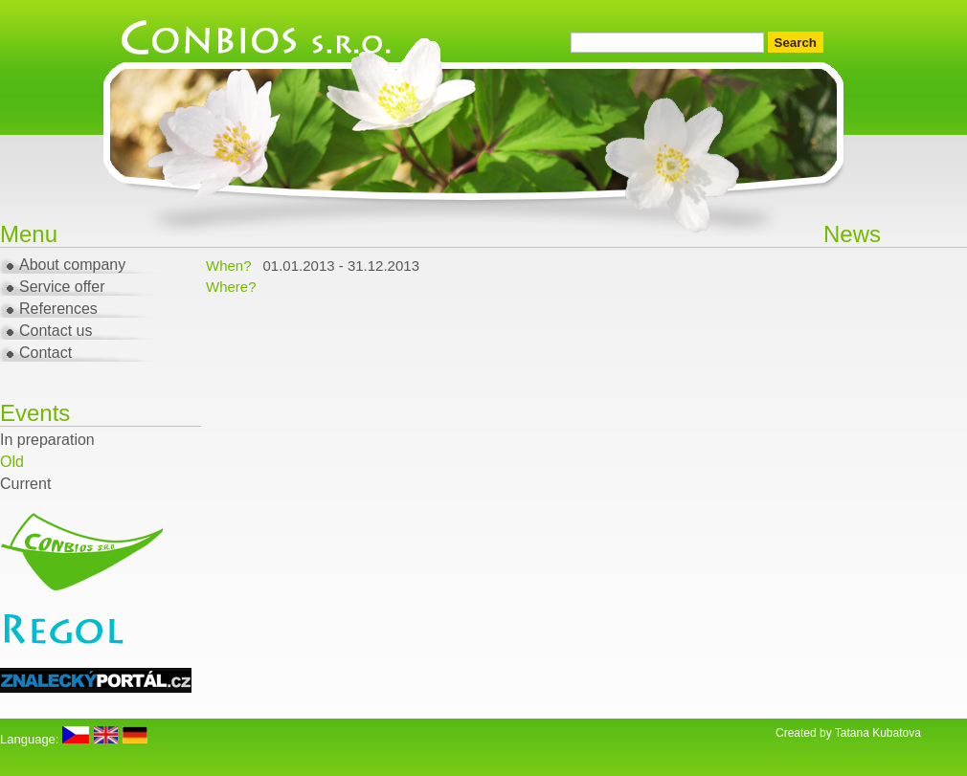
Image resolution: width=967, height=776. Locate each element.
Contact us (55, 330)
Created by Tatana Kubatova (848, 733)
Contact (45, 352)
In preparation (47, 440)
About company (72, 264)
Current (25, 484)
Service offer (62, 286)
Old (12, 462)
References (58, 308)
